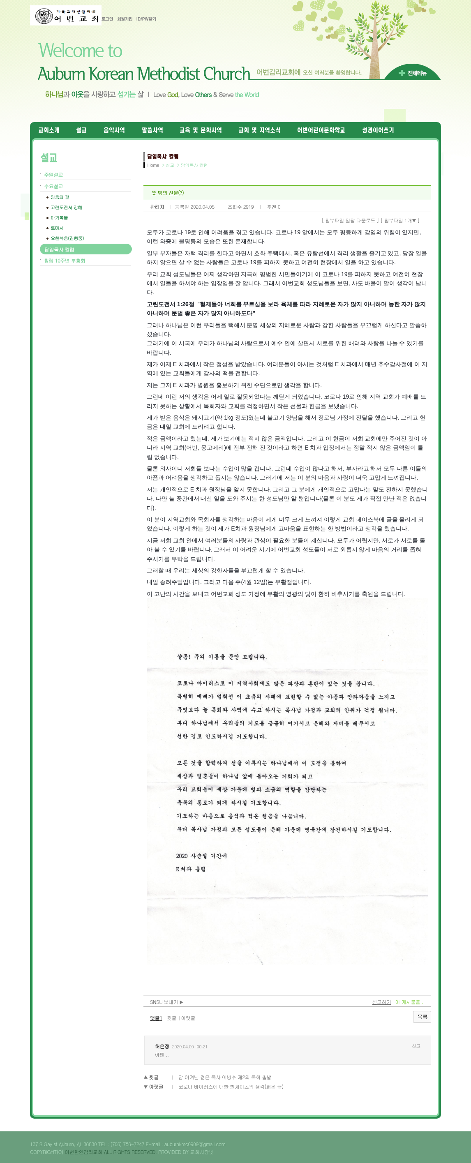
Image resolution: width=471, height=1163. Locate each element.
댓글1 (156, 1017)
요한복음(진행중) (67, 238)
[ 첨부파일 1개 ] (400, 220)
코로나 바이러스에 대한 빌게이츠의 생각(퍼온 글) (230, 1086)
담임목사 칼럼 (59, 249)
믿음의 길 (60, 197)
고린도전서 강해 (66, 207)
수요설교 (53, 185)
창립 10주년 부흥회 (64, 260)
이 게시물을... (410, 1001)
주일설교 (53, 174)
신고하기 (381, 1001)
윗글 (171, 1017)
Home (153, 165)
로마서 (57, 228)
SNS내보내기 (166, 1001)
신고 (416, 1046)
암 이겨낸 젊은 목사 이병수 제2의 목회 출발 (224, 1076)
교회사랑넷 (202, 1151)
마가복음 (59, 218)
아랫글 (188, 1017)
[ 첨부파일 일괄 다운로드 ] (350, 220)
